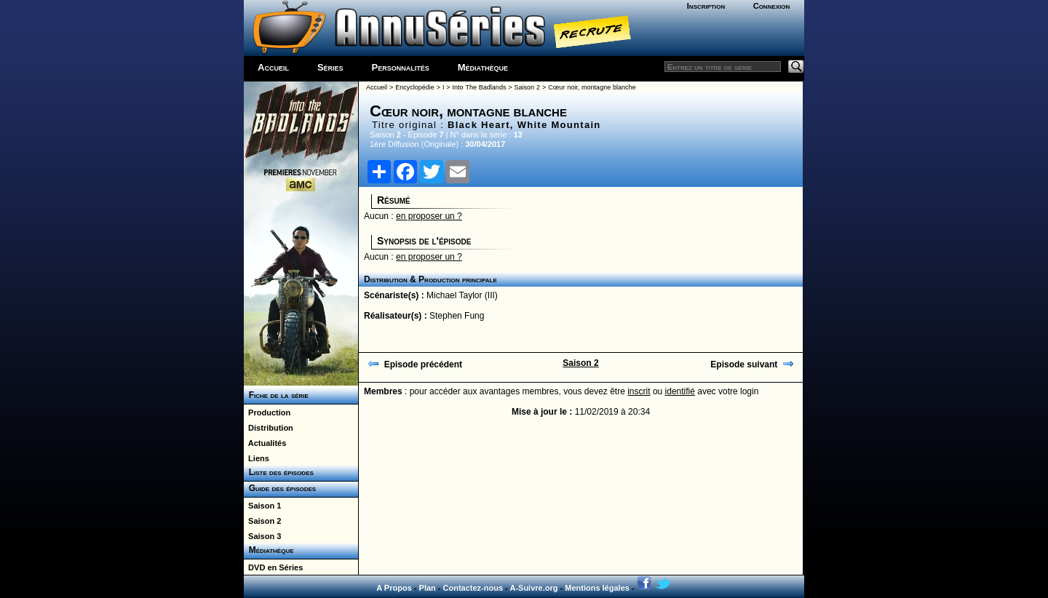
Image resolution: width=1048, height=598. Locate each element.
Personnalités (400, 67)
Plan (427, 587)
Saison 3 (262, 536)
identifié (680, 391)
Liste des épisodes (279, 472)
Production (267, 412)
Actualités (265, 443)
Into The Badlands (480, 87)
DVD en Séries (273, 567)
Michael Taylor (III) (462, 295)
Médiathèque (483, 67)
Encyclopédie (414, 87)
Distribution (268, 427)
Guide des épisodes (280, 488)
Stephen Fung (456, 316)
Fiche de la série (276, 395)
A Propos (394, 587)
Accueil (273, 67)
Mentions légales (597, 587)
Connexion (771, 5)
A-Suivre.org (533, 587)
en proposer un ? (429, 216)
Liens (256, 458)
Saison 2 (262, 521)
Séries (330, 67)
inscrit (638, 391)
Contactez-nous (473, 587)
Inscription (706, 5)
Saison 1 (262, 505)
